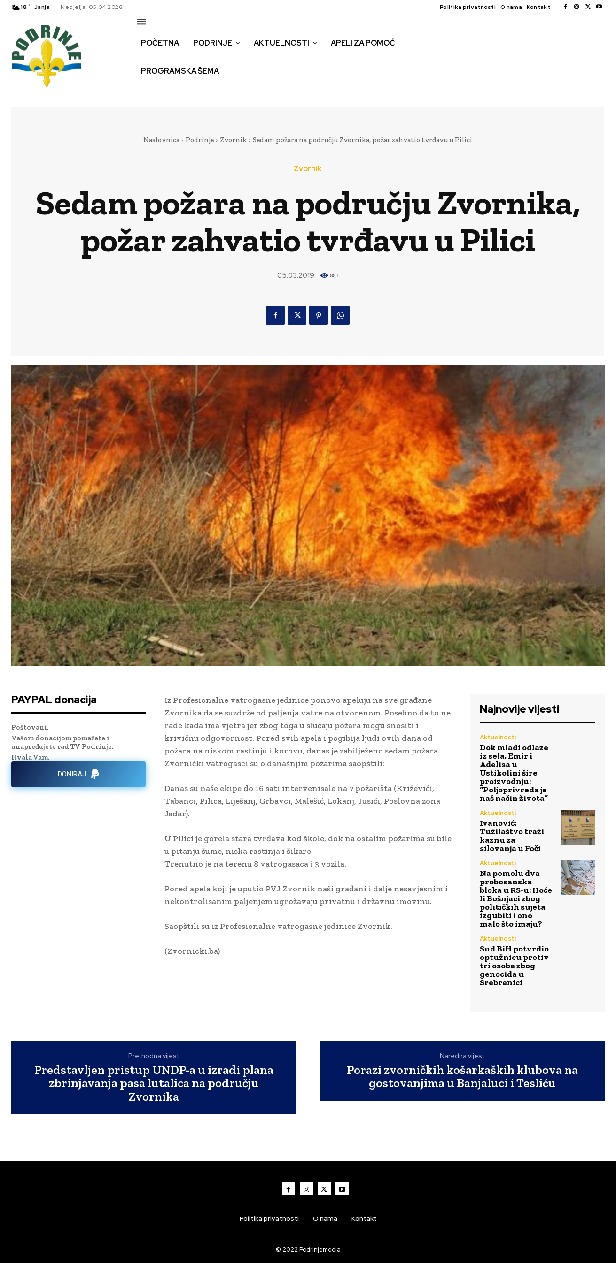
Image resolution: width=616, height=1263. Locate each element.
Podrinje (200, 140)
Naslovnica (161, 140)
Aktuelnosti (498, 737)
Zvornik (233, 140)
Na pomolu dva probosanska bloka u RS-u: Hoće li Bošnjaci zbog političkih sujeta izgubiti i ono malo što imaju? (516, 898)
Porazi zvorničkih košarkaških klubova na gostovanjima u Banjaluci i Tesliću (462, 1076)
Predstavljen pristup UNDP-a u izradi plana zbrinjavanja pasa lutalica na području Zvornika (153, 1083)
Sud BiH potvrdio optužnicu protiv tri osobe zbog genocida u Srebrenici (514, 965)
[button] (147, 91)
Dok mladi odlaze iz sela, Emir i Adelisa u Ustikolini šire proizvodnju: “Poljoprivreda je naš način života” (514, 772)
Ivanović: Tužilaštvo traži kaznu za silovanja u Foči (512, 835)
